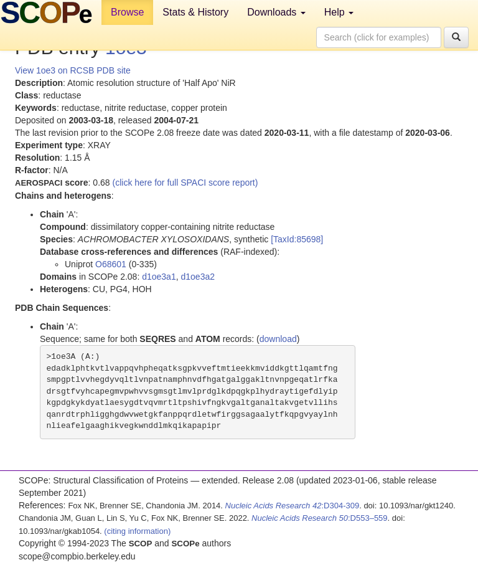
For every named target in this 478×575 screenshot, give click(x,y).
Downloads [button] (276, 12)
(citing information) (137, 531)
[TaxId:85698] (297, 239)
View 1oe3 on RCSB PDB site (73, 70)
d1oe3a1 (159, 277)
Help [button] (339, 12)
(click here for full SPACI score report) (185, 183)
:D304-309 (292, 505)
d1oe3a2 (197, 277)
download (278, 339)
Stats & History (195, 12)
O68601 (110, 264)
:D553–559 (319, 518)
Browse (127, 12)
